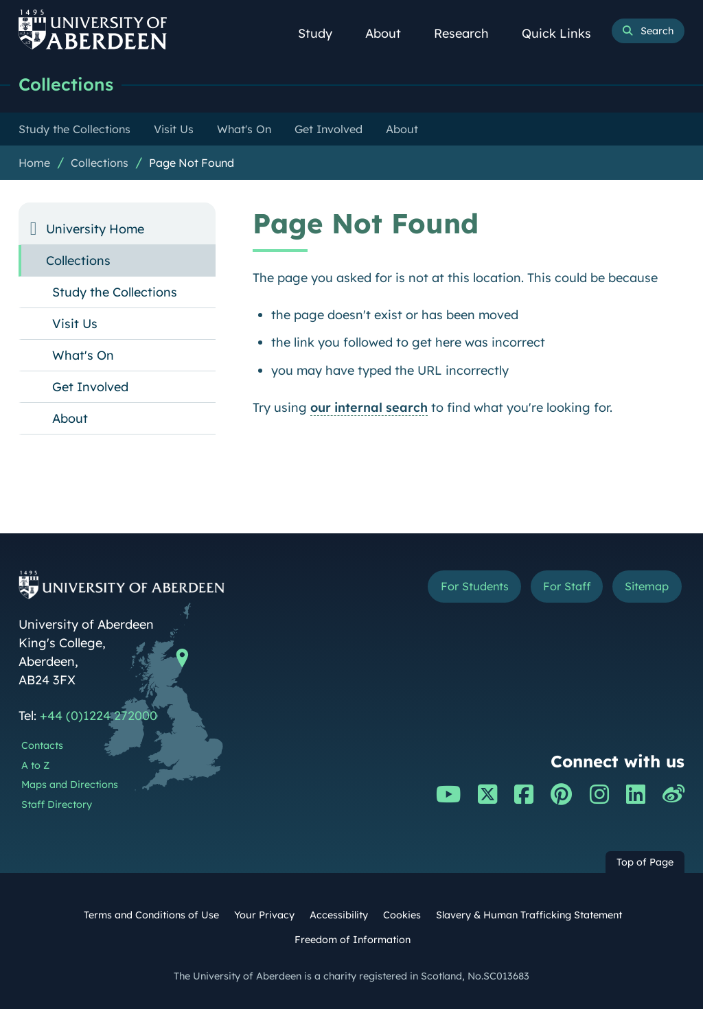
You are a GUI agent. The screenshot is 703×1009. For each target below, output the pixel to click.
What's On (83, 355)
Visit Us (74, 324)
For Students (475, 586)
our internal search (369, 407)
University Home (95, 229)
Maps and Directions (69, 784)
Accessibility (339, 915)
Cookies (402, 915)
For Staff (566, 586)
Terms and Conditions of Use (151, 915)
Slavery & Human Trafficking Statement (529, 915)
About (390, 33)
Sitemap (647, 586)
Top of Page (644, 862)
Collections (66, 84)
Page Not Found (191, 163)
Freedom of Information (353, 939)
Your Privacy (264, 915)
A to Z (35, 765)
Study (322, 33)
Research (469, 33)
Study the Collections (114, 292)
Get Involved (90, 387)
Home (34, 163)
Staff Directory (56, 804)
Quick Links (564, 33)
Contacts (42, 745)
